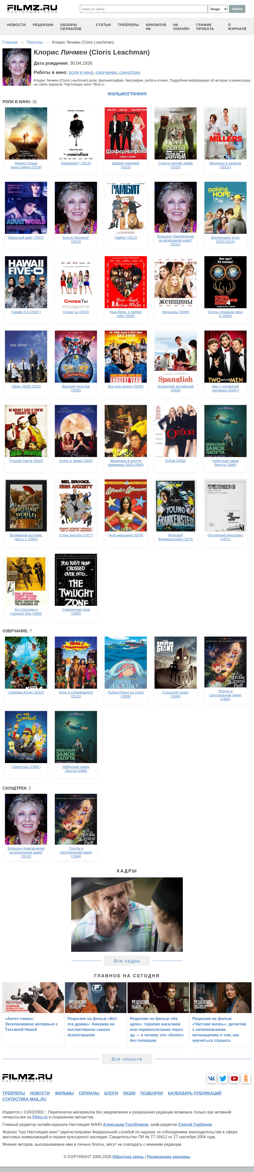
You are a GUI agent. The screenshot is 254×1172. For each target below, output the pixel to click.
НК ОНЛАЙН (181, 27)
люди (129, 1093)
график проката (205, 27)
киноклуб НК (156, 27)
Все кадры (127, 960)
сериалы (89, 1093)
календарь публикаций (195, 1093)
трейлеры (128, 25)
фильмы (64, 1093)
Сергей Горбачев (195, 1124)
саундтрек (129, 72)
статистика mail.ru (24, 1099)
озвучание (106, 72)
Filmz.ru (40, 1117)
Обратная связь (128, 1157)
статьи (103, 25)
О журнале (237, 27)
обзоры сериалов (71, 27)
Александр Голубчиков (125, 1124)
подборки (151, 1093)
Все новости (127, 1059)
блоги (111, 1093)
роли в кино (81, 72)
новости (16, 25)
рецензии (43, 25)
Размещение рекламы (168, 1157)
